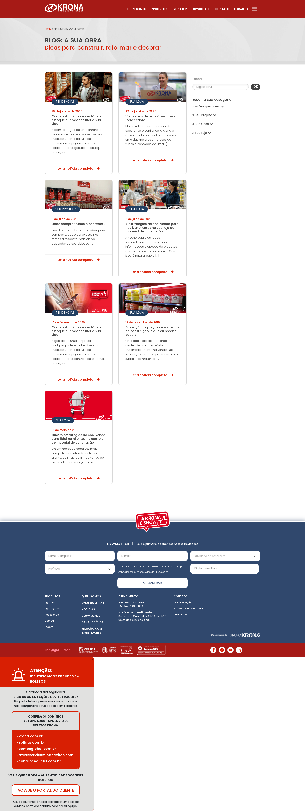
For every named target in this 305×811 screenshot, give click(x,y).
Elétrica (49, 621)
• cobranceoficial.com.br (38, 761)
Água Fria (50, 602)
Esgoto (49, 627)
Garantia (241, 9)
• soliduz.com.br (30, 742)
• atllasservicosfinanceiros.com (45, 754)
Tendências (64, 101)
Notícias (88, 609)
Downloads (201, 9)
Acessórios (52, 615)
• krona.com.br (29, 736)
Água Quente (53, 608)
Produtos (159, 9)
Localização (183, 602)
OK (255, 86)
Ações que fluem (208, 106)
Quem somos (137, 9)
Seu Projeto (65, 209)
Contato (222, 9)
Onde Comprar (93, 603)
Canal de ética (92, 622)
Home (48, 28)
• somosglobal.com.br (36, 748)
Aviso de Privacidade (156, 572)
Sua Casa (202, 124)
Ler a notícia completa (79, 168)
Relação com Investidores (92, 631)
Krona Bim (179, 9)
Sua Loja (136, 101)
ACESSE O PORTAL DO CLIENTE (46, 790)
